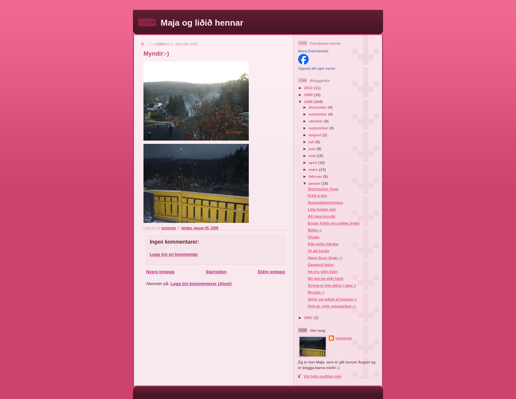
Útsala (313, 237)
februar (316, 176)
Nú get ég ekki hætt (325, 278)
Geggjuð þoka (320, 264)
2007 (309, 317)
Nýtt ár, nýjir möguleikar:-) (331, 306)
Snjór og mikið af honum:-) (332, 299)
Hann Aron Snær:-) (325, 257)
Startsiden (216, 271)
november (318, 114)
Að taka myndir (321, 216)
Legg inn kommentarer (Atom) (201, 283)
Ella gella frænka (323, 244)
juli (312, 142)
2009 (309, 95)
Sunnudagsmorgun (325, 202)
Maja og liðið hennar (202, 23)
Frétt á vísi (317, 195)
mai (312, 155)
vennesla (343, 338)
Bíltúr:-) (315, 230)
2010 (309, 88)
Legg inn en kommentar (174, 254)
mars (314, 169)
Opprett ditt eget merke (316, 68)
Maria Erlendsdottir (313, 51)
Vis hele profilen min (322, 376)
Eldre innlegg (271, 271)
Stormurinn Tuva (323, 189)
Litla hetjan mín (322, 209)
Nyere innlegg (160, 271)
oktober (316, 121)
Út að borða (318, 251)
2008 (309, 101)
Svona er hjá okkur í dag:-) (332, 285)
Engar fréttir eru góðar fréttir (334, 223)
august (315, 135)
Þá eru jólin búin (323, 271)
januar (315, 183)
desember (318, 107)
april (313, 162)
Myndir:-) (316, 292)
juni (313, 148)
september (319, 128)
